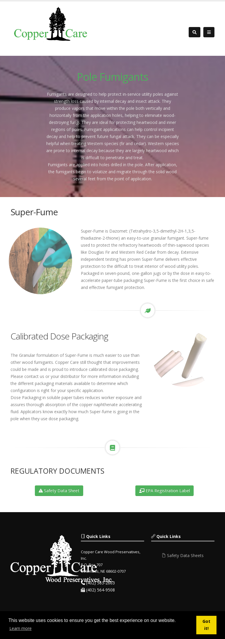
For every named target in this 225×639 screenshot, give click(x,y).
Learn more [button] (20, 628)
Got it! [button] (206, 624)
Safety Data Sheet (59, 490)
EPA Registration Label (164, 490)
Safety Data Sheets (183, 557)
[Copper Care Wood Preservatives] (52, 23)
